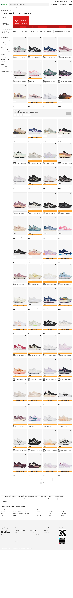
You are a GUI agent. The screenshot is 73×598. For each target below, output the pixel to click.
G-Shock (14, 509)
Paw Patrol (27, 513)
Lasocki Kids (39, 515)
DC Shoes (14, 515)
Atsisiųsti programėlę (64, 1)
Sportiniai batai (43, 31)
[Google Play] (62, 539)
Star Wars (62, 515)
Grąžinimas (17, 532)
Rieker (2, 515)
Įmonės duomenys (33, 530)
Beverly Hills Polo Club (17, 511)
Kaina (22, 31)
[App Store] (62, 541)
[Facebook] (8, 531)
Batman (38, 511)
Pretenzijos (17, 537)
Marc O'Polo (63, 511)
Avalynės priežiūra (47, 534)
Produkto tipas (50, 31)
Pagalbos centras (18, 541)
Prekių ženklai (31, 31)
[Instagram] (2, 531)
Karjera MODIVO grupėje (34, 534)
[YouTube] (5, 531)
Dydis (26, 31)
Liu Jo (50, 513)
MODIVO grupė (32, 532)
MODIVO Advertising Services (35, 537)
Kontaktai (17, 539)
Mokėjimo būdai (18, 536)
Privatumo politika (22, 548)
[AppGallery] (62, 543)
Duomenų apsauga (29, 548)
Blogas (31, 536)
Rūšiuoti (15, 31)
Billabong (38, 509)
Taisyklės (31, 539)
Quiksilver (26, 511)
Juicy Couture (51, 509)
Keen (50, 515)
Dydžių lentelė (46, 532)
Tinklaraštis (57, 1)
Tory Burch (3, 511)
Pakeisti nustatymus (15, 548)
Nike (37, 513)
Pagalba (70, 1)
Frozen (2, 513)
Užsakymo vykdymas (19, 534)
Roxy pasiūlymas (4, 509)
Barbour (26, 509)
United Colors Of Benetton (18, 513)
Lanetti (62, 509)
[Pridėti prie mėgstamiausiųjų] (26, 38)
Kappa (26, 515)
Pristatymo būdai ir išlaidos (20, 530)
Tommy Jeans (63, 513)
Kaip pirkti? (46, 530)
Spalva (37, 31)
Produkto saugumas (48, 536)
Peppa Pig (51, 511)
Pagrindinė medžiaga (59, 31)
